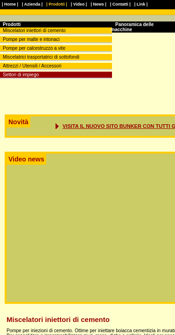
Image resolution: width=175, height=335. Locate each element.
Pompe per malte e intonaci (31, 39)
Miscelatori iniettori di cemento (34, 30)
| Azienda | (32, 4)
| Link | (141, 4)
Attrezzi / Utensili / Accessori (32, 65)
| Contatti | (120, 4)
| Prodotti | (56, 4)
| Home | (10, 4)
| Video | (79, 4)
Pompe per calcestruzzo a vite (34, 48)
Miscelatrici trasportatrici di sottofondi (41, 57)
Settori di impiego (21, 74)
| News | (98, 4)
